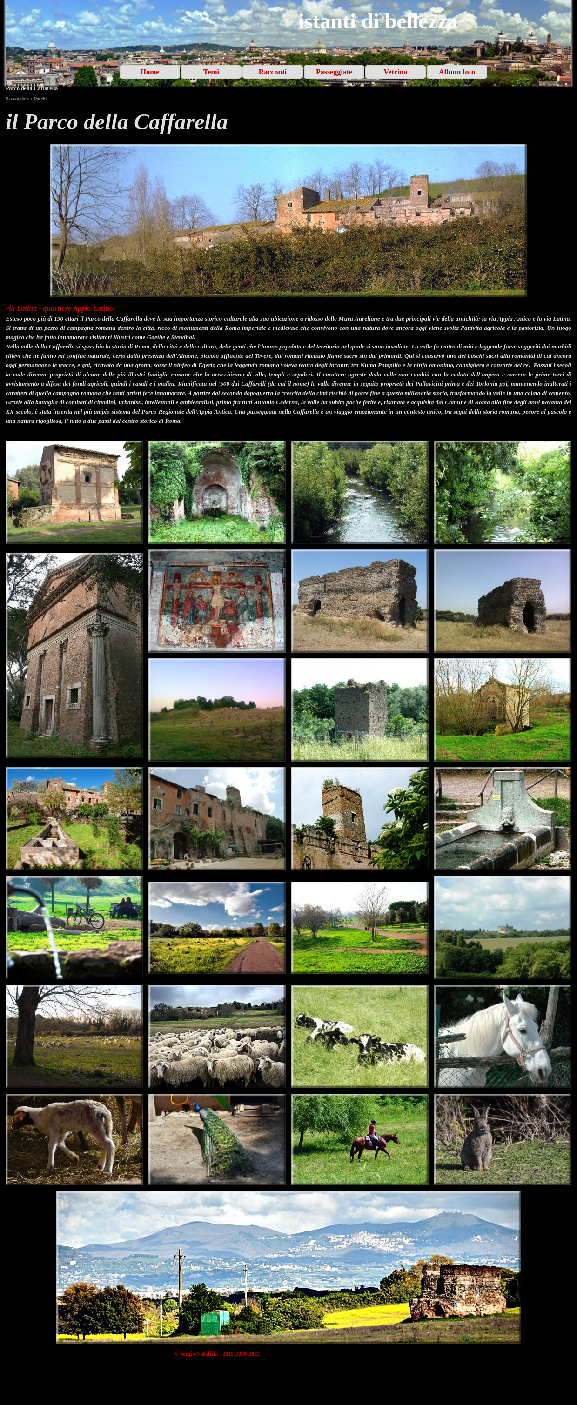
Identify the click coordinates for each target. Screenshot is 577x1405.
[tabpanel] (288, 122)
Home (150, 72)
